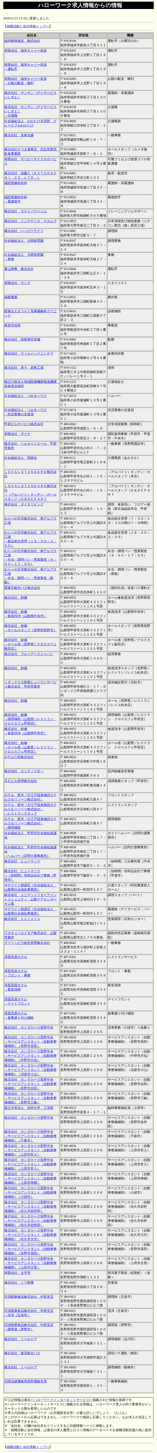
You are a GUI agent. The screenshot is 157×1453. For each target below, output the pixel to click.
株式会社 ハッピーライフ (24, 231)
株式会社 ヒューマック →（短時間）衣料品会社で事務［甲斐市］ (30, 875)
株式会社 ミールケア (20, 1339)
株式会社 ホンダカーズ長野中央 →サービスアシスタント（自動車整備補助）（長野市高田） (30, 1042)
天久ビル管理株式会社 (20, 781)
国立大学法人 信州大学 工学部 (28, 1108)
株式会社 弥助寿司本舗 (22, 339)
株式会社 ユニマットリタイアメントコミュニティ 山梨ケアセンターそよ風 (30, 899)
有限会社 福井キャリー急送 (25, 50)
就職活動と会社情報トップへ (28, 26)
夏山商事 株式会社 (19, 269)
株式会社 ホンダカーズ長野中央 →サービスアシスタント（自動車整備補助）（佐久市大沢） (30, 1235)
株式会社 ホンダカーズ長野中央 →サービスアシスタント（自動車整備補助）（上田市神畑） (30, 1178)
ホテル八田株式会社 (19, 757)
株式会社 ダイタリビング (24, 504)
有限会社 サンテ (17, 283)
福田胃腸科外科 (15, 183)
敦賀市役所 (12, 325)
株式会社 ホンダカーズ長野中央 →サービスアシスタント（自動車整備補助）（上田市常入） (30, 1150)
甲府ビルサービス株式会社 (24, 424)
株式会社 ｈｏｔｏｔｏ (22, 919)
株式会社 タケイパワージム (25, 211)
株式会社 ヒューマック (22, 861)
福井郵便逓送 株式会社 (22, 41)
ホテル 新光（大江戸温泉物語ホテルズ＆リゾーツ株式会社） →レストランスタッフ (30, 809)
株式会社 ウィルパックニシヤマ (28, 353)
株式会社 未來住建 (19, 135)
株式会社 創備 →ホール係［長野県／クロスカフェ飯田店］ (30, 644)
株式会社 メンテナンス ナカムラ (30, 221)
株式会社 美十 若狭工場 (24, 367)
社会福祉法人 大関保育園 (24, 240)
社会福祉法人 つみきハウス (25, 396)
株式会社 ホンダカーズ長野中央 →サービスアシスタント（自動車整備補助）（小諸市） (30, 1192)
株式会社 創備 (15, 597)
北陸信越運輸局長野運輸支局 (25, 1381)
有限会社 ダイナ (17, 434)
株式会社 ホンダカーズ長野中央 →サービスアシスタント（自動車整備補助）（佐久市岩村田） (30, 1207)
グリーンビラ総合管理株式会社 (27, 943)
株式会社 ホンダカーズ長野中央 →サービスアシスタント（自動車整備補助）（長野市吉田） (30, 1084)
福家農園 (10, 297)
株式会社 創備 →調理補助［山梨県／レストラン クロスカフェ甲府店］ (30, 719)
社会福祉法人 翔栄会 (20, 458)
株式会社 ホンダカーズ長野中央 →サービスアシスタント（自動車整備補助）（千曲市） (30, 1136)
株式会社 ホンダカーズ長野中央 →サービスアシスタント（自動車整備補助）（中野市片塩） (30, 1056)
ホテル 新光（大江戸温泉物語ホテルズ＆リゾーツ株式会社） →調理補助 (30, 823)
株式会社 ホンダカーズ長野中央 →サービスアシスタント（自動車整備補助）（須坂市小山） (30, 1070)
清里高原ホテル (15, 957)
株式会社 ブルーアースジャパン (28, 654)
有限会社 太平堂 (17, 1273)
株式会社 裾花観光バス (22, 1353)
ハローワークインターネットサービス (61, 1400)
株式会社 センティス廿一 (24, 771)
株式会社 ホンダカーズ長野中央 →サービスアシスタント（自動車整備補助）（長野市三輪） (30, 1098)
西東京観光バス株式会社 (22, 588)
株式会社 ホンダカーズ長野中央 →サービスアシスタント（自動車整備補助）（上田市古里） (30, 1263)
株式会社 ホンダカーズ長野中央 (28, 1027)
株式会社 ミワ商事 (19, 1282)
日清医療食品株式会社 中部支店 (28, 1296)
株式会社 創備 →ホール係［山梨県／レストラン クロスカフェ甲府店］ (30, 747)
